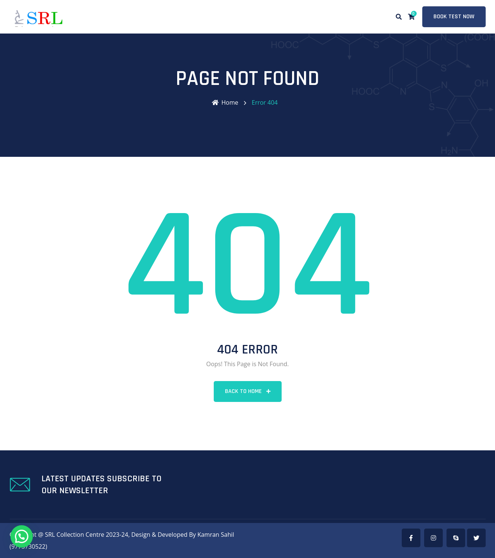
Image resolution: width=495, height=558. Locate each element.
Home (225, 102)
